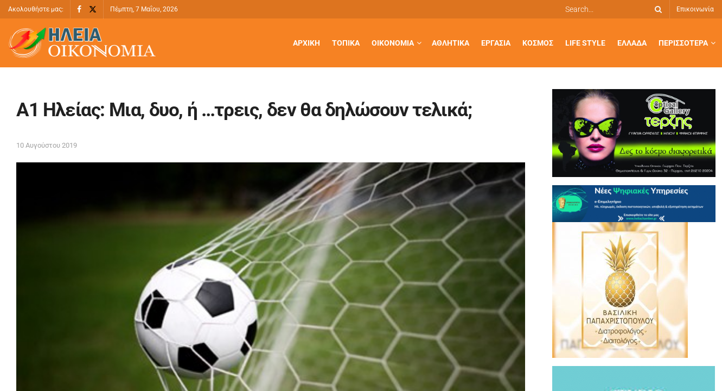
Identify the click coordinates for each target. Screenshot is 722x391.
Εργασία (495, 43)
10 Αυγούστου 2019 (46, 145)
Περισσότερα (683, 43)
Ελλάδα (632, 43)
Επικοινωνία (695, 9)
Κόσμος (537, 43)
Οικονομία (393, 43)
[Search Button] (656, 9)
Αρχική (306, 43)
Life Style (585, 43)
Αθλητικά (450, 43)
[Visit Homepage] (82, 43)
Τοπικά (346, 43)
